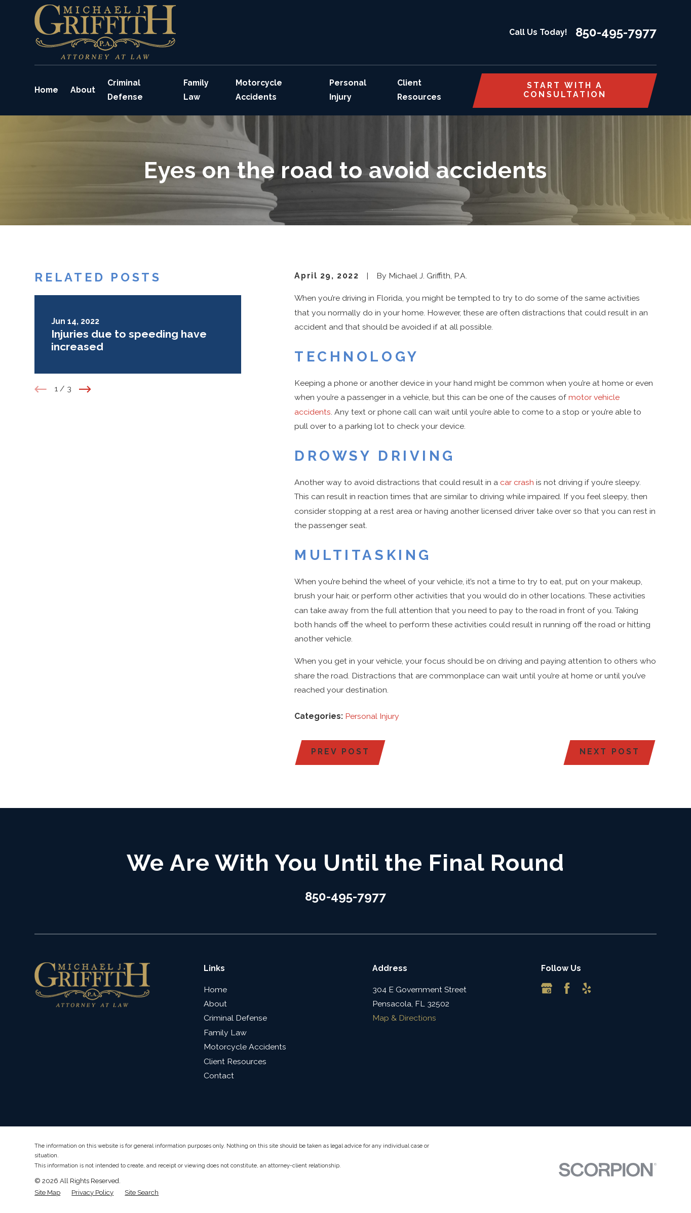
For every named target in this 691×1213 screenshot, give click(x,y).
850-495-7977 (616, 32)
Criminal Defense (235, 1018)
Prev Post (340, 751)
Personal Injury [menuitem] (347, 90)
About (215, 1003)
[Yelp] (586, 988)
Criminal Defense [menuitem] (125, 90)
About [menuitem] (82, 90)
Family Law (225, 1032)
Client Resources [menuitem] (419, 90)
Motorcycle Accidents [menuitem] (259, 90)
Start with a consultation (564, 90)
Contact (219, 1075)
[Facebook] (566, 988)
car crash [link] (517, 482)
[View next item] (85, 389)
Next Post (610, 751)
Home (215, 989)
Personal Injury (372, 716)
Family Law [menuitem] (196, 90)
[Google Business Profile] (546, 988)
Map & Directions (404, 1018)
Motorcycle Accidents (245, 1047)
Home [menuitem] (46, 90)
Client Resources (235, 1061)
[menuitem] (47, 1193)
